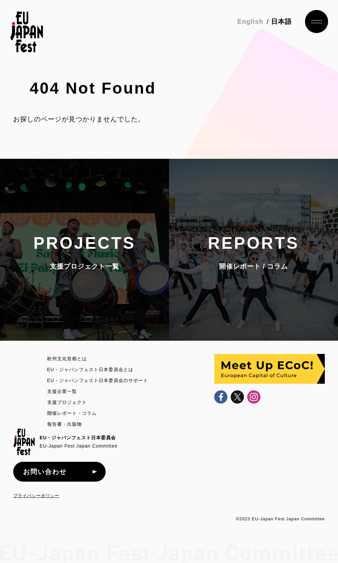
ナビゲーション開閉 (316, 21)
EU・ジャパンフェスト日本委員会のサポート (97, 380)
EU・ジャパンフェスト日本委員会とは (90, 369)
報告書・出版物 (64, 424)
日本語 (281, 21)
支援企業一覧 (62, 391)
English (250, 21)
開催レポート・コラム (72, 413)
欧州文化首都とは (67, 358)
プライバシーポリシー (36, 495)
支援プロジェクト (67, 402)
